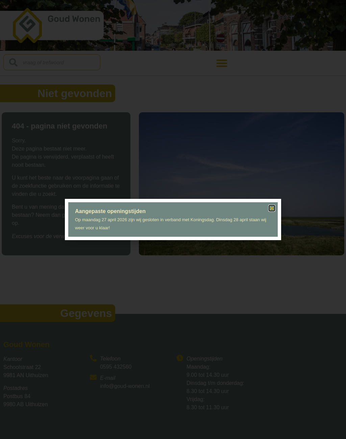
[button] (271, 208)
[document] (173, 219)
